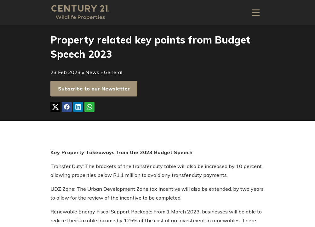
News (92, 72)
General (113, 72)
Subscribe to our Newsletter (94, 88)
